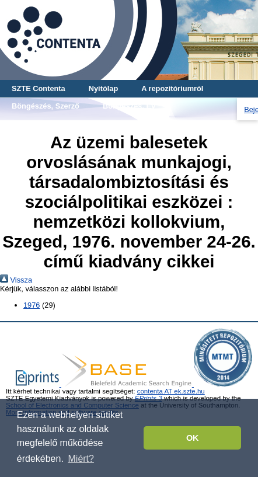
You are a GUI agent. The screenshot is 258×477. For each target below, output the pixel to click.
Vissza (16, 280)
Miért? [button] (81, 459)
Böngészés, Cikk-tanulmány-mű (68, 123)
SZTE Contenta (38, 88)
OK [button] (192, 438)
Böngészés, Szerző (45, 106)
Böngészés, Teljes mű (186, 123)
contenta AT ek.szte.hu (171, 391)
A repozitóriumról (172, 88)
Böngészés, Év (129, 106)
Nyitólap (103, 88)
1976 (31, 305)
